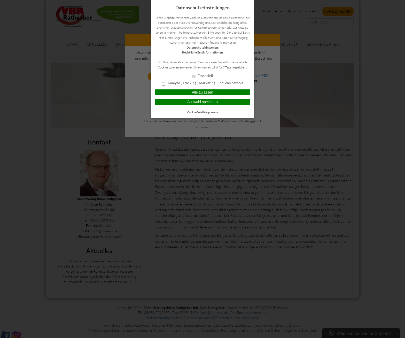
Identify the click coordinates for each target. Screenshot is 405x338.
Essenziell (202, 76)
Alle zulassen (202, 92)
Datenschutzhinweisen (202, 47)
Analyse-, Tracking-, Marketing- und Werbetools (202, 83)
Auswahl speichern (202, 102)
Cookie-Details (196, 112)
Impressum (211, 112)
